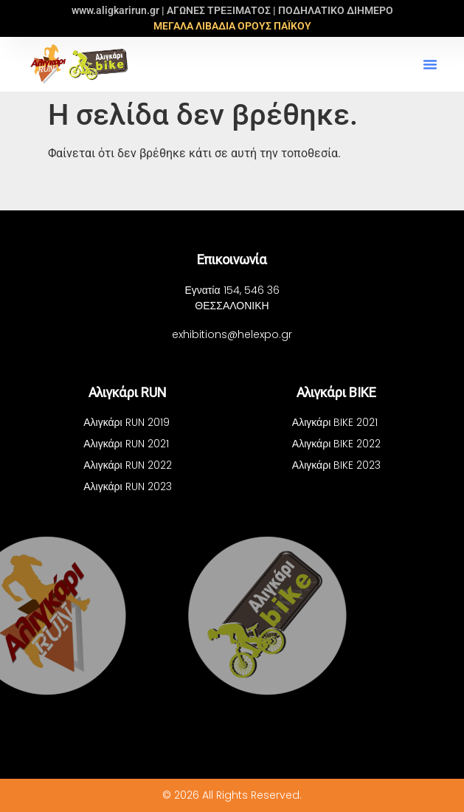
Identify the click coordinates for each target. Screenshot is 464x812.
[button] (430, 64)
